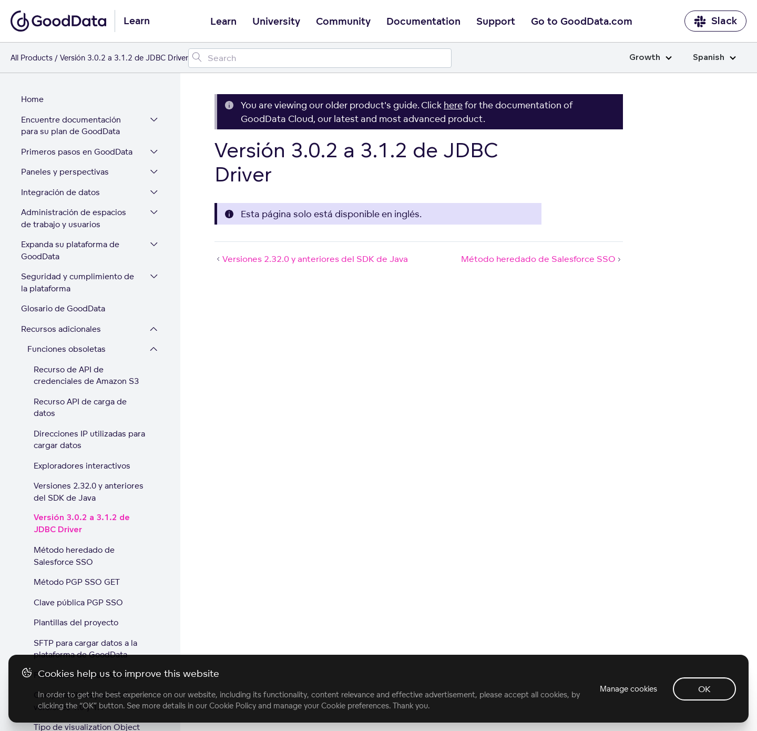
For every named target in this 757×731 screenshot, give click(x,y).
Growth (650, 57)
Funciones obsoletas (66, 253)
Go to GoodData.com (581, 21)
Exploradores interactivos (82, 369)
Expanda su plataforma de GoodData (70, 154)
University (276, 21)
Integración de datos (60, 96)
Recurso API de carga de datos (80, 311)
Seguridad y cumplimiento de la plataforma (77, 186)
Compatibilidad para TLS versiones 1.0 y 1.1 (81, 605)
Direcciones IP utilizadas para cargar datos (89, 343)
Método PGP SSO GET (77, 486)
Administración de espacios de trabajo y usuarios (79, 122)
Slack (715, 21)
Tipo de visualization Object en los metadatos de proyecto (91, 637)
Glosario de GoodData (63, 212)
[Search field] (320, 58)
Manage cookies (627, 688)
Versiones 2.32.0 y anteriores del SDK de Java (89, 395)
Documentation (423, 21)
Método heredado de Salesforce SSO (74, 460)
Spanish (714, 57)
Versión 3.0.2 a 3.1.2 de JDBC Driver (82, 427)
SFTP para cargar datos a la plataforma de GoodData (85, 553)
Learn (223, 21)
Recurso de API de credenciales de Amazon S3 (86, 279)
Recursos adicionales (61, 233)
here (453, 104)
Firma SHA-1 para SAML (79, 579)
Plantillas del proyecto (76, 526)
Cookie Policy (232, 705)
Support (495, 21)
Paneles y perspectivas (65, 75)
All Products (32, 57)
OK (704, 689)
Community (343, 21)
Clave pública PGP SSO (78, 506)
